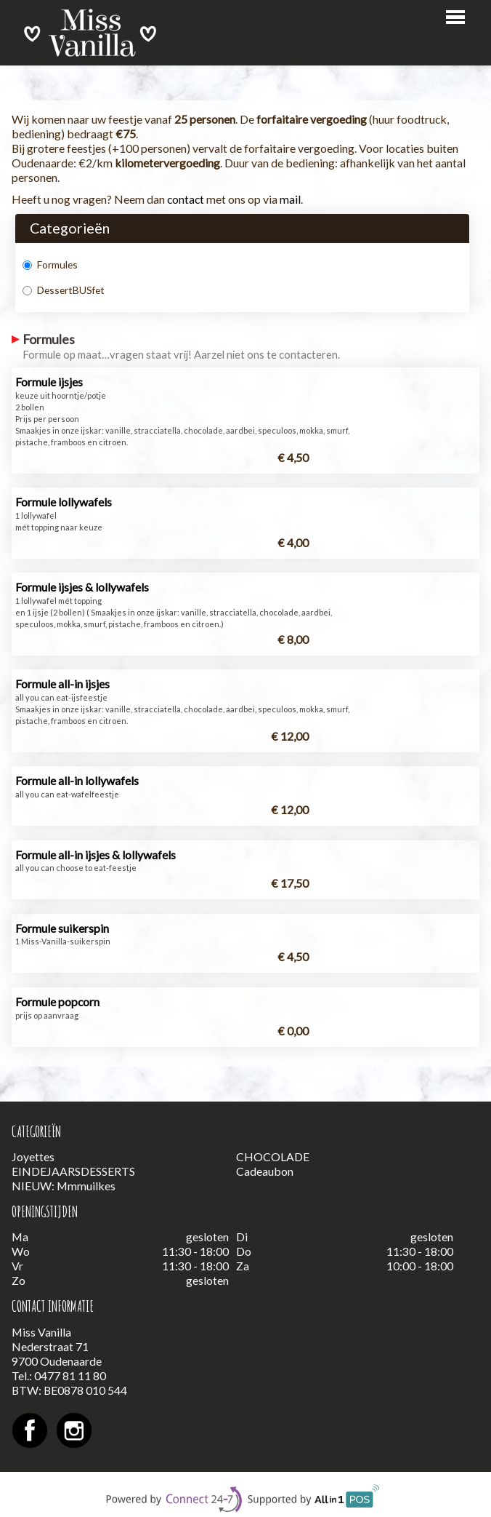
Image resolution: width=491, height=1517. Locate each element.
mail (290, 199)
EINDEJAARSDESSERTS (73, 1171)
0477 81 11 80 (70, 1375)
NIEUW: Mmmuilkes (63, 1186)
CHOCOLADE (272, 1156)
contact (185, 199)
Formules (50, 264)
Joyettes (33, 1156)
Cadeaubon (264, 1171)
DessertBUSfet (64, 290)
